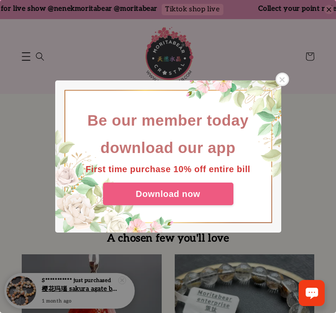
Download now (168, 194)
